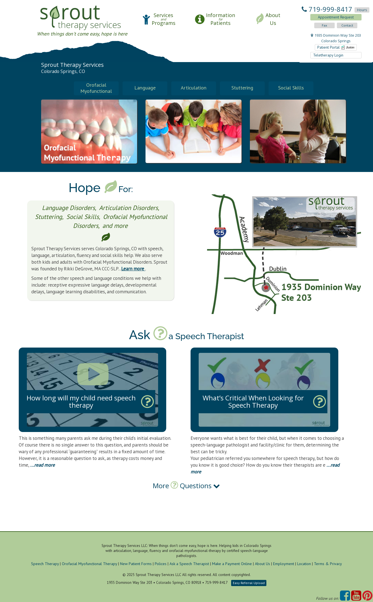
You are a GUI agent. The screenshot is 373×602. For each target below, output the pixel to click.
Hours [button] (362, 10)
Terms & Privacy (328, 563)
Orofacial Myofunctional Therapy (89, 563)
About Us (262, 563)
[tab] (187, 495)
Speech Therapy (45, 563)
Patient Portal (336, 47)
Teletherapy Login (328, 55)
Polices (160, 563)
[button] (159, 19)
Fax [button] (324, 25)
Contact (347, 25)
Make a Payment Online (232, 563)
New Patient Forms (136, 563)
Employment (283, 563)
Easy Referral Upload (249, 583)
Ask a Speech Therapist (189, 563)
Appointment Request (336, 17)
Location (304, 563)
